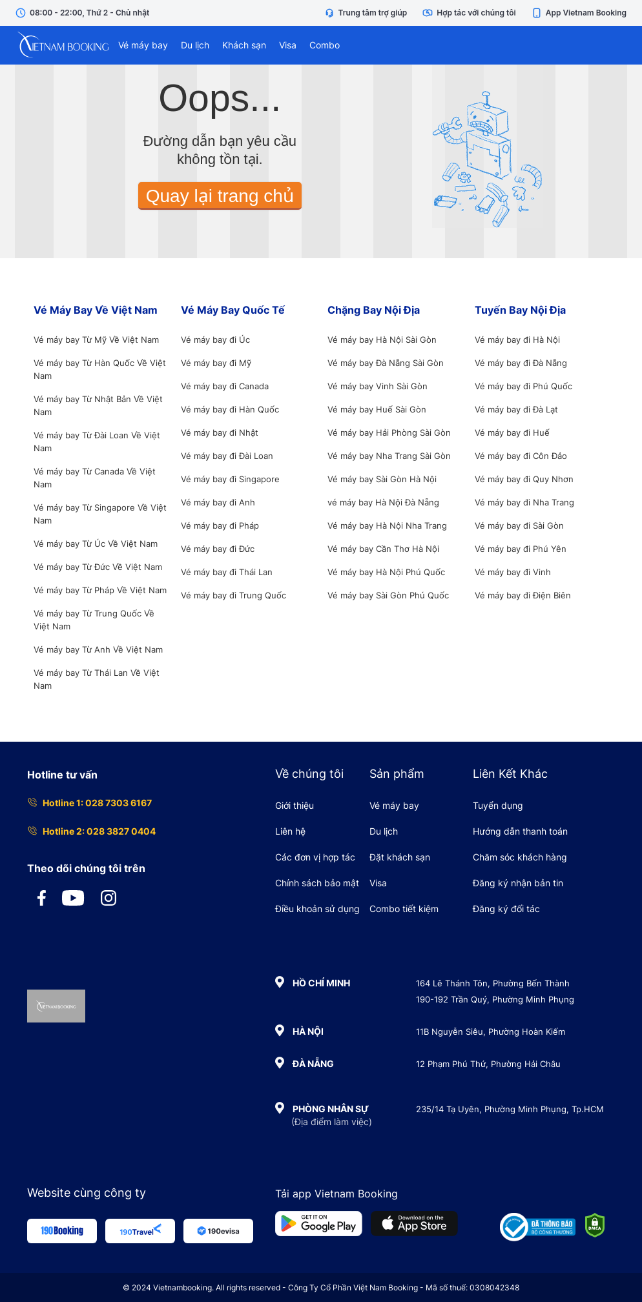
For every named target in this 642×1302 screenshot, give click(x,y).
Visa (287, 44)
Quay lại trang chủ (220, 196)
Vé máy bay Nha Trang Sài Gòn (389, 456)
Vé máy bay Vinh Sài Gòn (377, 386)
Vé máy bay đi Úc (215, 339)
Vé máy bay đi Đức (217, 549)
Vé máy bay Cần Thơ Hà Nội (383, 549)
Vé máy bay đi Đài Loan (227, 456)
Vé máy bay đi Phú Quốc (523, 386)
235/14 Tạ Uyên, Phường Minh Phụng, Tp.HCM (510, 1109)
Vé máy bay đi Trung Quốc (233, 595)
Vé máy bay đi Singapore (230, 479)
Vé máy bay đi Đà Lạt (516, 409)
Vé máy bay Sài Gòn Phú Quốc (388, 595)
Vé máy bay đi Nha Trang (524, 502)
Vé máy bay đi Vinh (513, 572)
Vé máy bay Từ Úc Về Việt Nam (96, 543)
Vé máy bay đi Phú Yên (520, 549)
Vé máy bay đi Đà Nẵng (521, 363)
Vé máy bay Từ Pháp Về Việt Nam (100, 590)
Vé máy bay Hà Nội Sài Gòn (382, 339)
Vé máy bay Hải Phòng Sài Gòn (389, 432)
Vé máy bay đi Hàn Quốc (230, 409)
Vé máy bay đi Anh (218, 502)
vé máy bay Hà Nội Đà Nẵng (383, 502)
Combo (324, 44)
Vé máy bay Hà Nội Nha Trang (387, 525)
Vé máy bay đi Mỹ (216, 363)
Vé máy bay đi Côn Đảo (521, 456)
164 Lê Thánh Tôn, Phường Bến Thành (493, 983)
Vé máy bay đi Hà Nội (517, 339)
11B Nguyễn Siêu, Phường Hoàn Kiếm (490, 1031)
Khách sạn (244, 44)
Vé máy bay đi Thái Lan (227, 572)
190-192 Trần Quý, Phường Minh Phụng (495, 999)
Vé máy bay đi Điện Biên (523, 595)
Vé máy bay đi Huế (512, 432)
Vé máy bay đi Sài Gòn (519, 525)
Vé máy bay (143, 44)
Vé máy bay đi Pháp (220, 525)
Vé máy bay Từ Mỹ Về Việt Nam (96, 339)
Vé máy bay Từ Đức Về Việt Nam (98, 567)
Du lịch (195, 44)
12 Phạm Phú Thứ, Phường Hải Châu (488, 1064)
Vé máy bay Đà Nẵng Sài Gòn (385, 363)
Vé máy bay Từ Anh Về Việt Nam (98, 649)
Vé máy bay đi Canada (225, 386)
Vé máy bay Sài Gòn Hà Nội (382, 479)
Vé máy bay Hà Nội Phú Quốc (386, 572)
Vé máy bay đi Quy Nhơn (524, 479)
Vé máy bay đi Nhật (219, 432)
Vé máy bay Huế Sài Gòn (376, 409)
